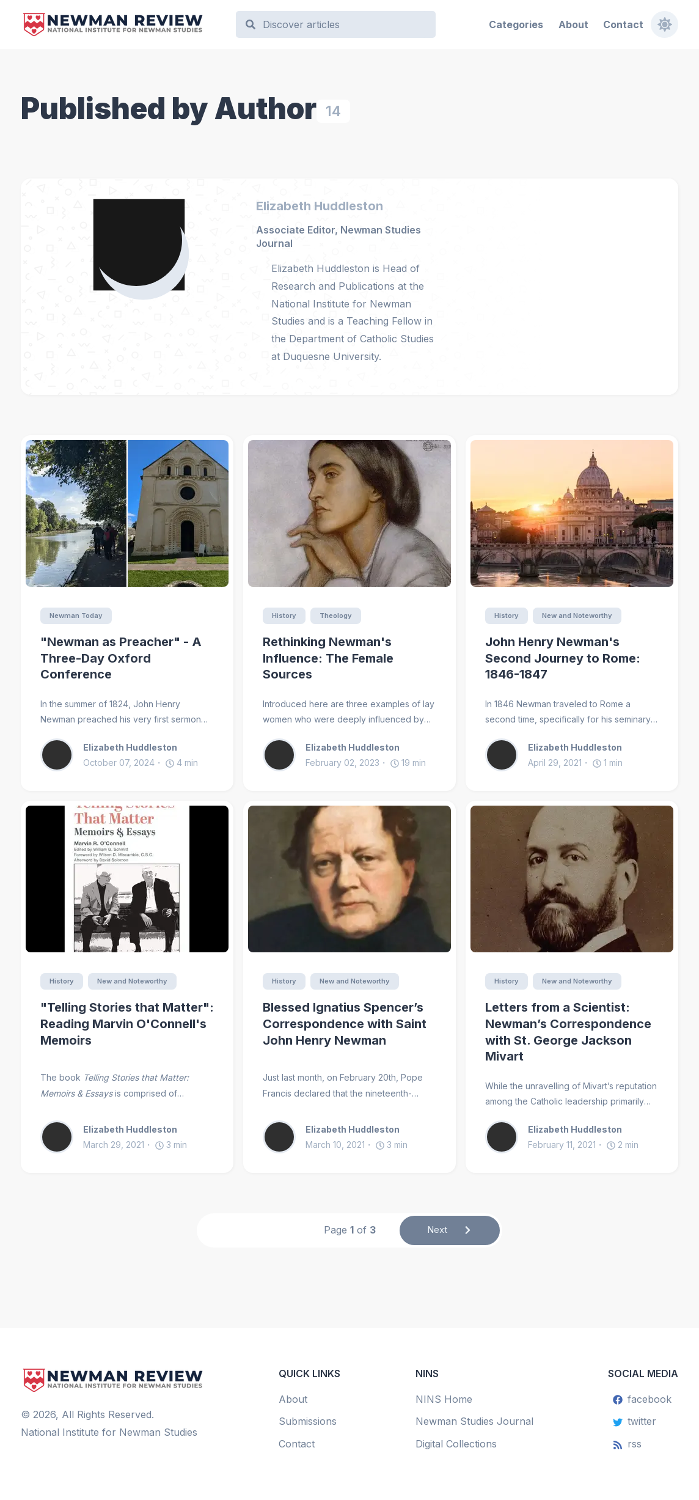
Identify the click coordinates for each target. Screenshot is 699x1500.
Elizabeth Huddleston (319, 206)
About (573, 24)
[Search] (342, 25)
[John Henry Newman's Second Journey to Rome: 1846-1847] (571, 513)
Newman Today (78, 615)
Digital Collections (456, 1444)
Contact (622, 24)
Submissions (308, 1422)
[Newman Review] (122, 25)
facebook (642, 1399)
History (286, 615)
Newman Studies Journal (474, 1422)
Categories (516, 24)
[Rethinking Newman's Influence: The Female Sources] (349, 513)
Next (450, 1232)
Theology (341, 615)
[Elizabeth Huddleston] (143, 244)
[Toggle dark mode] (664, 24)
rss (627, 1444)
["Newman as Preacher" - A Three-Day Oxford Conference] (127, 513)
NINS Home (443, 1399)
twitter (634, 1422)
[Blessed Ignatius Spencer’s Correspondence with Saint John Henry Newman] (349, 879)
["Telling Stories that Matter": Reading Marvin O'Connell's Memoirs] (127, 879)
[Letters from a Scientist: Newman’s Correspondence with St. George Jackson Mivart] (571, 879)
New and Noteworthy (584, 615)
